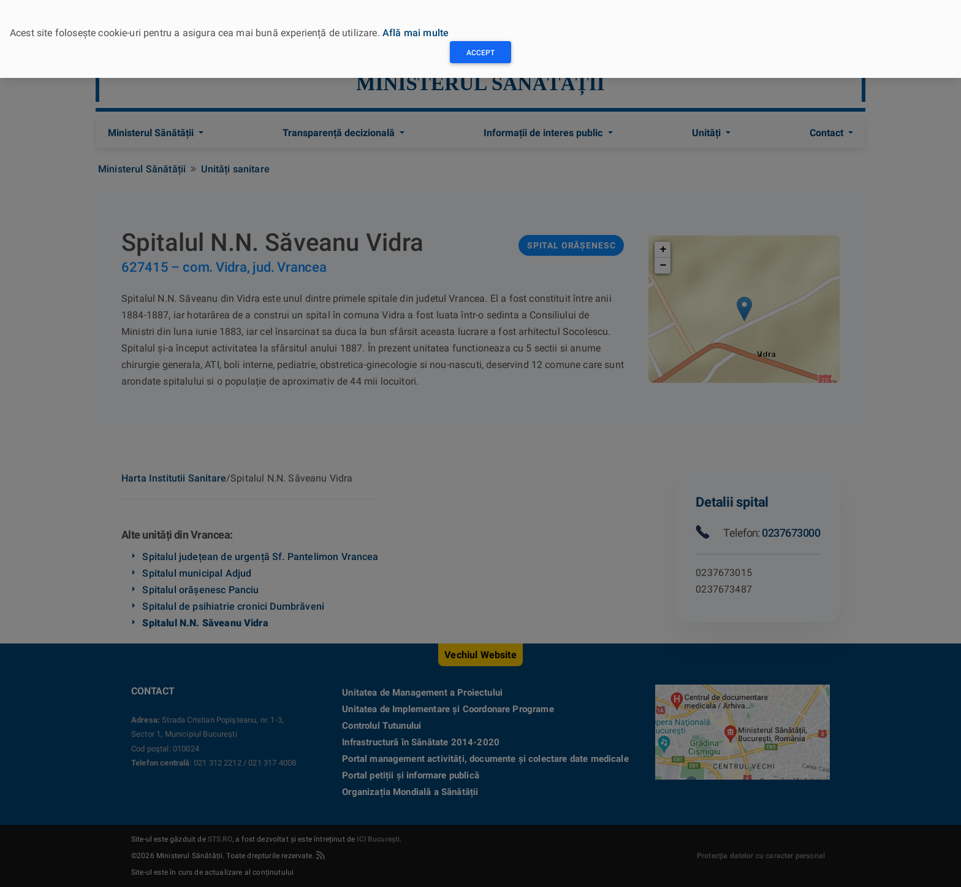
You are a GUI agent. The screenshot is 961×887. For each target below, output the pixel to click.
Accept (480, 52)
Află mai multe (415, 33)
